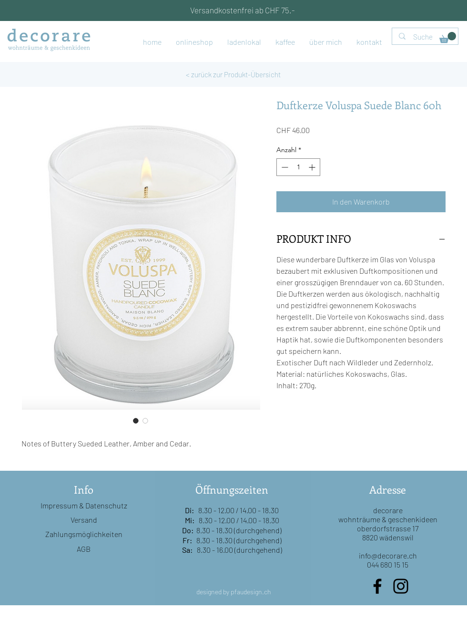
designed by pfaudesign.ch (233, 592)
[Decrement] (284, 167)
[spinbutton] (298, 167)
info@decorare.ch (388, 555)
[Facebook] (377, 586)
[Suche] (425, 37)
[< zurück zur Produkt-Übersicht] (233, 74)
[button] (447, 37)
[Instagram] (401, 586)
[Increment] (313, 167)
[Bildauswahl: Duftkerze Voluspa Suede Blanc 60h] (136, 420)
